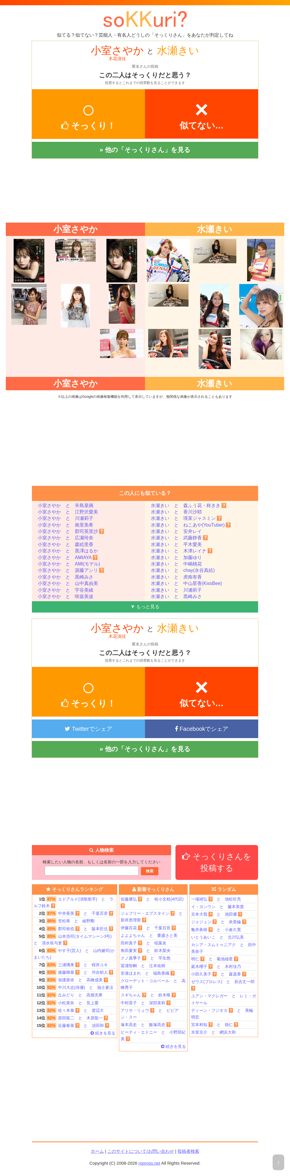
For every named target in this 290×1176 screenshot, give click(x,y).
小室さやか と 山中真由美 (68, 583)
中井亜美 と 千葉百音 (73, 913)
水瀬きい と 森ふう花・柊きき (188, 505)
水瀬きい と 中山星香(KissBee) (186, 583)
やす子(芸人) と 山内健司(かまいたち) (74, 953)
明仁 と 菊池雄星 (214, 959)
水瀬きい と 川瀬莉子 (176, 590)
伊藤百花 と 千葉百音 (148, 928)
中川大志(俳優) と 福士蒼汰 (73, 987)
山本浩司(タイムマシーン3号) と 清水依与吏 (75, 939)
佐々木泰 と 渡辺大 (69, 1010)
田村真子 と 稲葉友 (143, 943)
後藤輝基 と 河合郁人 (73, 972)
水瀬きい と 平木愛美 (176, 544)
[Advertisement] (145, 191)
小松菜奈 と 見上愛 (66, 1003)
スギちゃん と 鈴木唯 (148, 995)
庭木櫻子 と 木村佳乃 (216, 966)
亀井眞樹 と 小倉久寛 (216, 929)
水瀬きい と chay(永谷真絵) (183, 570)
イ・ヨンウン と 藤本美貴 (217, 906)
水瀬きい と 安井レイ (176, 531)
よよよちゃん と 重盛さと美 (149, 935)
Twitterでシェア (88, 729)
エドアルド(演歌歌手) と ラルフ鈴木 (73, 902)
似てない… (202, 113)
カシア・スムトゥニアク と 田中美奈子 (223, 948)
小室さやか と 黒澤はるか (68, 550)
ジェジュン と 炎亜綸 (218, 921)
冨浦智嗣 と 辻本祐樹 (143, 965)
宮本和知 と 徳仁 (214, 1024)
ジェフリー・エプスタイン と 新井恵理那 (153, 916)
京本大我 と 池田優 (216, 914)
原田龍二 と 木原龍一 (71, 1018)
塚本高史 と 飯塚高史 (146, 1024)
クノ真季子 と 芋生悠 (146, 958)
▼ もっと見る (145, 606)
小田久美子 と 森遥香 (218, 974)
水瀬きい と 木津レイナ (181, 550)
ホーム (97, 1151)
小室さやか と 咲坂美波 (65, 596)
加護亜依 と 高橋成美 (71, 980)
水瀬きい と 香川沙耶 (176, 511)
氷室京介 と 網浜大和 (213, 1032)
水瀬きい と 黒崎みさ (176, 596)
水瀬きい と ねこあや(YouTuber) (191, 524)
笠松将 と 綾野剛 (64, 921)
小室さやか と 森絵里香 (65, 544)
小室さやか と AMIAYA (67, 557)
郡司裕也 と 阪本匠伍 (73, 929)
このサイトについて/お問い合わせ (140, 1151)
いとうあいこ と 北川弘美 (217, 937)
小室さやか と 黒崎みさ (65, 576)
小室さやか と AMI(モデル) (69, 563)
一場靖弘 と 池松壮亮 (216, 899)
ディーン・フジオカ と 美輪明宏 (222, 1013)
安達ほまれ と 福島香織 (148, 973)
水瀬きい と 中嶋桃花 (176, 563)
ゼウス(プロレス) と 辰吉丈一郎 (223, 985)
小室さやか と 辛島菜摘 (65, 505)
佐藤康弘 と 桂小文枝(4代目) (152, 902)
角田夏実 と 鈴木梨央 (146, 950)
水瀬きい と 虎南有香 (176, 576)
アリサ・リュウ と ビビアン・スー (150, 1013)
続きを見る (102, 1033)
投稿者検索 (188, 1151)
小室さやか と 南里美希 (65, 524)
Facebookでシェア (201, 729)
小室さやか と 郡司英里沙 (71, 531)
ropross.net (149, 1163)
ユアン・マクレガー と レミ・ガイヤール (223, 999)
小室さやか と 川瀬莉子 (65, 518)
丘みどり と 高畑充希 (68, 995)
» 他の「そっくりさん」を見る (144, 149)
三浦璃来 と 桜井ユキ (71, 965)
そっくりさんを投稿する (216, 862)
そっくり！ (88, 113)
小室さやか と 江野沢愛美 (68, 511)
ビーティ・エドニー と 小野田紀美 (153, 1035)
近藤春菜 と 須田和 (71, 1025)
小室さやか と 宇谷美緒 (65, 590)
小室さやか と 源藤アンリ (71, 570)
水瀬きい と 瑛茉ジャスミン (186, 518)
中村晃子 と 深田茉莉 (146, 1002)
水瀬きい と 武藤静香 (179, 537)
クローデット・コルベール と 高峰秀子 (153, 984)
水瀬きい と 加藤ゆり (176, 557)
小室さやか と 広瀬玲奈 (65, 537)
